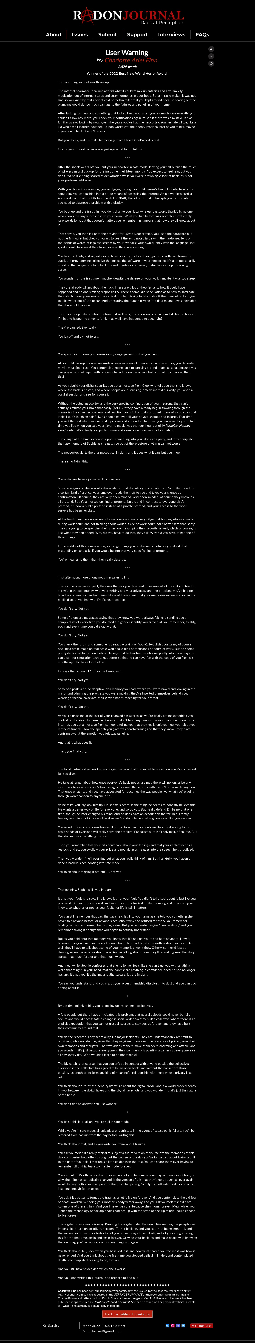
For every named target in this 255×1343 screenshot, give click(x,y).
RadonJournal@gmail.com (101, 1331)
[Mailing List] (201, 1325)
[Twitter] (183, 1325)
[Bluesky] (167, 1325)
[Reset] (211, 64)
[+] (211, 49)
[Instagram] (172, 1325)
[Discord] (178, 1325)
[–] (211, 56)
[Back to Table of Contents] (127, 1314)
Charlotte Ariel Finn (130, 60)
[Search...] (60, 1325)
